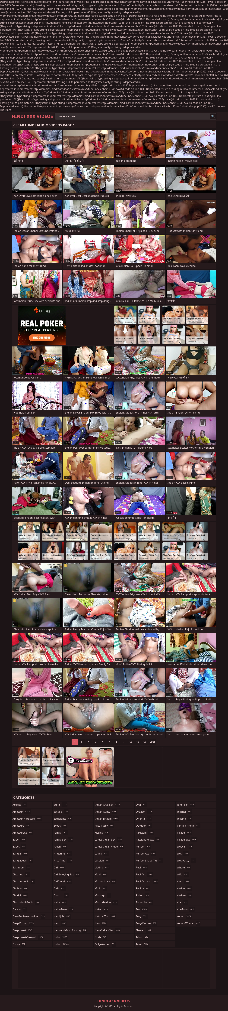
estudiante (63, 818)
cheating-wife (24, 881)
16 (144, 742)
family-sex (63, 839)
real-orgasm (147, 881)
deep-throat (23, 923)
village (184, 832)
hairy (60, 902)
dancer (20, 909)
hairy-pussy (64, 909)
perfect (143, 846)
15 (137, 742)
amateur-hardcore (27, 818)
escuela (61, 811)
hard (60, 923)
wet (183, 853)
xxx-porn (186, 909)
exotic (60, 825)
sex (142, 909)
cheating (21, 874)
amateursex (23, 832)
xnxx (183, 881)
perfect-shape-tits (149, 860)
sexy (142, 916)
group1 (61, 895)
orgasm (144, 811)
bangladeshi (23, 860)
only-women (105, 944)
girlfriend (63, 881)
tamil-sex (186, 804)
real (142, 867)
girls (60, 888)
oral (141, 804)
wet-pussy (186, 860)
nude (101, 937)
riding (142, 895)
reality (143, 888)
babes (19, 846)
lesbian (102, 860)
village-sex (187, 839)
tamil (142, 944)
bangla (20, 853)
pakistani (145, 832)
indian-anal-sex (107, 804)
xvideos (184, 895)
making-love (105, 881)
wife (183, 874)
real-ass (144, 874)
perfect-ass (146, 853)
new (101, 923)
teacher (184, 811)
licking (102, 867)
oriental (144, 818)
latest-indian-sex (108, 839)
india (61, 937)
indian (62, 944)
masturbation (106, 902)
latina (102, 853)
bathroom (21, 867)
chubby (20, 888)
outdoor (144, 825)
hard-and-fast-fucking (70, 930)
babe (19, 839)
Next (152, 742)
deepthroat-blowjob (28, 937)
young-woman (188, 923)
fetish (60, 846)
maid (101, 874)
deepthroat (23, 930)
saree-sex (144, 902)
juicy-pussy (104, 825)
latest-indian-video (109, 846)
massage (103, 895)
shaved (144, 930)
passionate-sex (148, 839)
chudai (20, 895)
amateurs (21, 825)
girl (59, 867)
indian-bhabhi (107, 818)
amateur (22, 811)
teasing (184, 818)
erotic (60, 804)
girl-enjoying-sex (67, 874)
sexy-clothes (146, 923)
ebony (19, 944)
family (61, 832)
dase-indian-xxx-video (29, 916)
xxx (182, 902)
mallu (101, 888)
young (184, 916)
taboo (142, 937)
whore (184, 867)
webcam (185, 846)
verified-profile (188, 825)
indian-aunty (106, 811)
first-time (63, 860)
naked (101, 909)
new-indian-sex (107, 930)
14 (130, 742)
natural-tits (105, 916)
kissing (102, 832)
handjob (62, 916)
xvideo (184, 888)
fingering (63, 853)
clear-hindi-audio (26, 902)
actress (20, 804)
